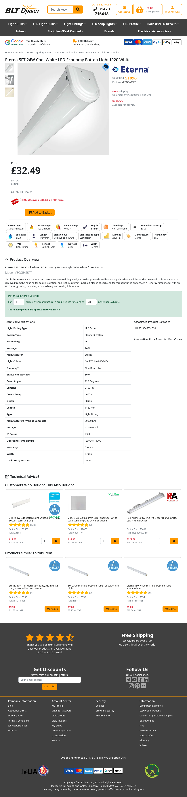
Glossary (144, 740)
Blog (10, 705)
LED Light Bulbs (44, 24)
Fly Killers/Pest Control (64, 31)
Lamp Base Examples (151, 705)
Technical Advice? (22, 476)
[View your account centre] (172, 9)
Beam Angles (147, 720)
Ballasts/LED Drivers (162, 24)
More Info (52, 608)
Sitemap (12, 730)
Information (147, 701)
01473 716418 (101, 11)
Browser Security (105, 710)
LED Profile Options (150, 710)
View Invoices (59, 720)
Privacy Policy (103, 715)
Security (101, 701)
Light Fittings (73, 24)
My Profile (57, 705)
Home (8, 52)
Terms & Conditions (18, 720)
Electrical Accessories (153, 31)
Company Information (22, 701)
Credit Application (61, 730)
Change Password (61, 710)
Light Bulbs (16, 24)
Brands (109, 31)
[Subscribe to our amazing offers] (49, 680)
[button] (179, 518)
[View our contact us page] (124, 9)
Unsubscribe (59, 735)
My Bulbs (57, 725)
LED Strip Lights (103, 24)
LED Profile (131, 24)
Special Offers (147, 735)
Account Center (61, 701)
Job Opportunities (17, 725)
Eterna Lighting (35, 52)
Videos (143, 745)
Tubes (20, 31)
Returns (56, 740)
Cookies (100, 705)
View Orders (58, 715)
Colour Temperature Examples (156, 715)
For (10, 301)
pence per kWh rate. (109, 301)
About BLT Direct (17, 710)
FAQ (142, 725)
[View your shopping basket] (147, 9)
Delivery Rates (16, 715)
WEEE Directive (148, 730)
